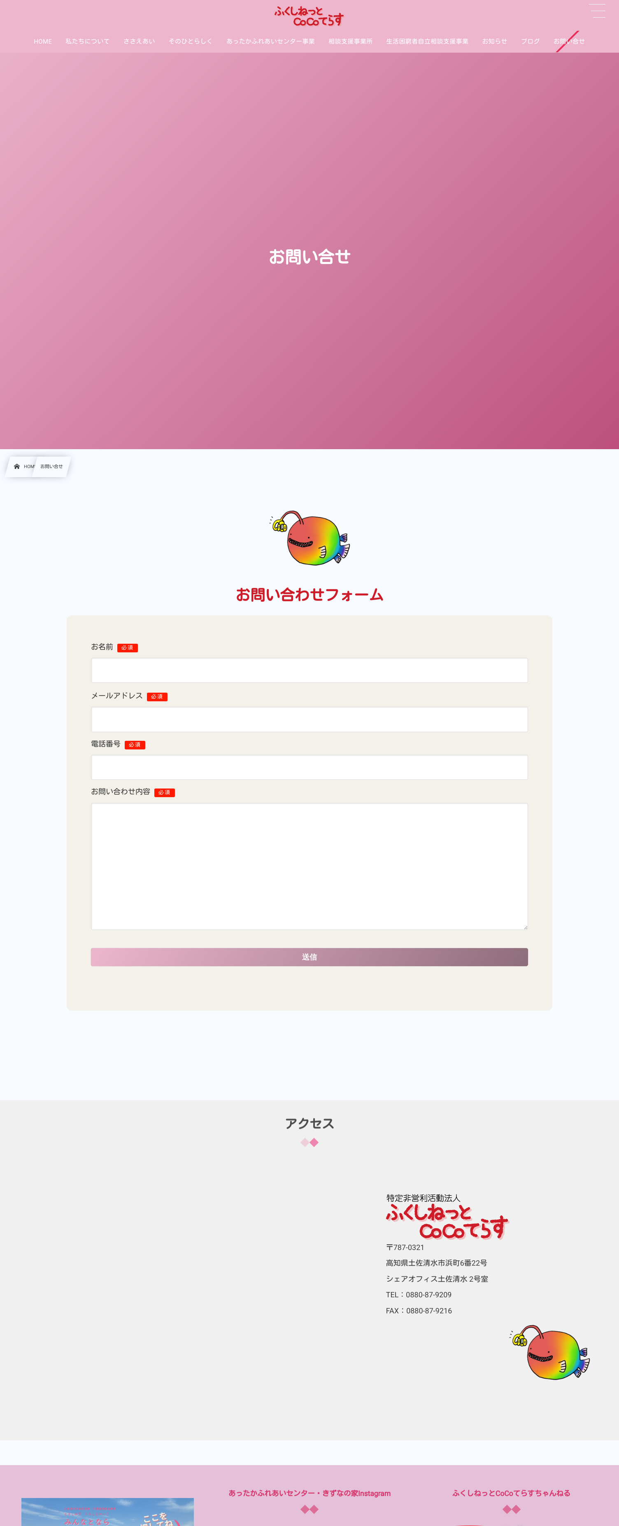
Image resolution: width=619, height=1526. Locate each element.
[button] (597, 11)
